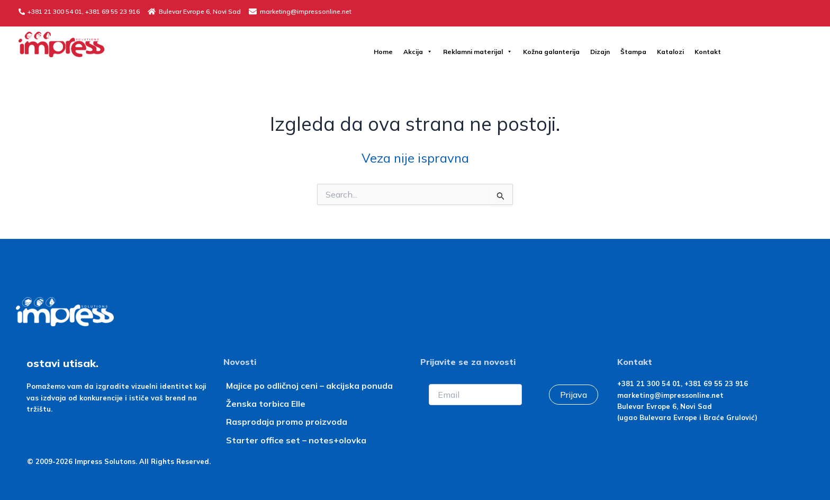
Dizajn (600, 52)
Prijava (573, 394)
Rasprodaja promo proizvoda (286, 421)
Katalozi (670, 52)
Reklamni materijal (477, 52)
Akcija (417, 52)
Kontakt (707, 52)
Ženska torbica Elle (265, 403)
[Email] (475, 394)
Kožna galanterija (551, 52)
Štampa (633, 52)
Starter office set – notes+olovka (296, 440)
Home (383, 52)
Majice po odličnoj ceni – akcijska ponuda (309, 385)
